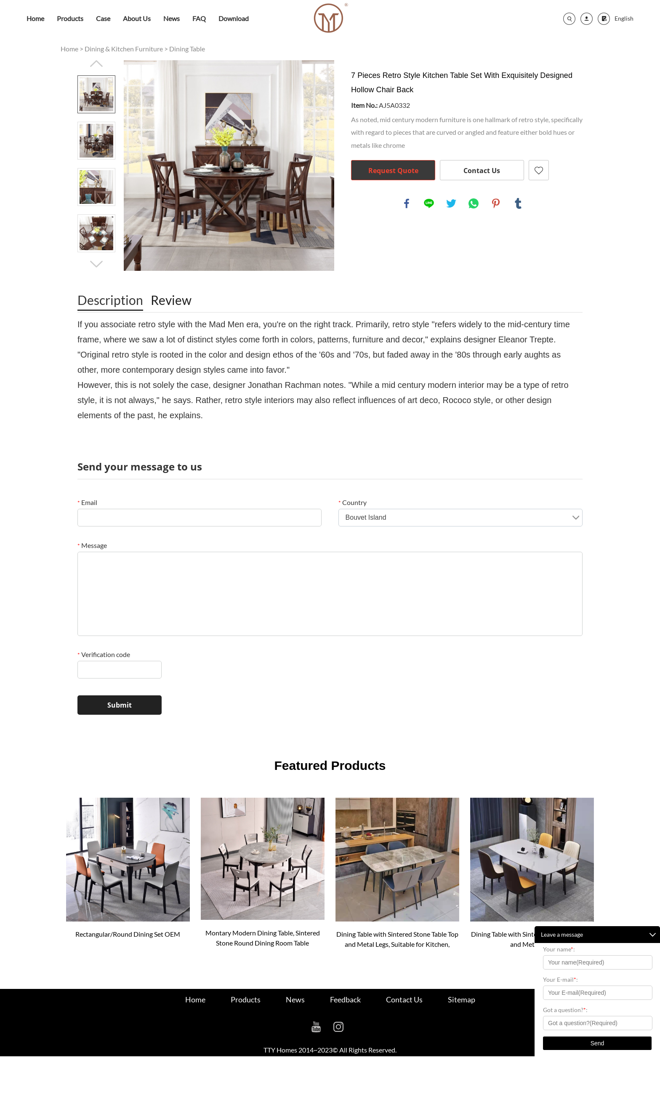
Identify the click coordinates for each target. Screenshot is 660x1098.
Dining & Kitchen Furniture (124, 49)
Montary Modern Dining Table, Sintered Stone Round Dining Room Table (262, 938)
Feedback (345, 999)
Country (352, 502)
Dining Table (187, 49)
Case (103, 18)
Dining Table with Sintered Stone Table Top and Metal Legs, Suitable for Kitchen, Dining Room (397, 939)
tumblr (518, 203)
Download (233, 18)
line (429, 203)
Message (92, 545)
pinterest (496, 203)
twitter (451, 203)
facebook (406, 203)
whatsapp (473, 203)
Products (70, 18)
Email (87, 502)
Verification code (103, 654)
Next (96, 264)
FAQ (199, 18)
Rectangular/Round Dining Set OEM (127, 934)
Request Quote (393, 170)
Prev (96, 63)
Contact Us (481, 170)
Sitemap (461, 999)
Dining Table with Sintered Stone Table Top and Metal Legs (532, 939)
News (171, 18)
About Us (137, 18)
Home (35, 18)
